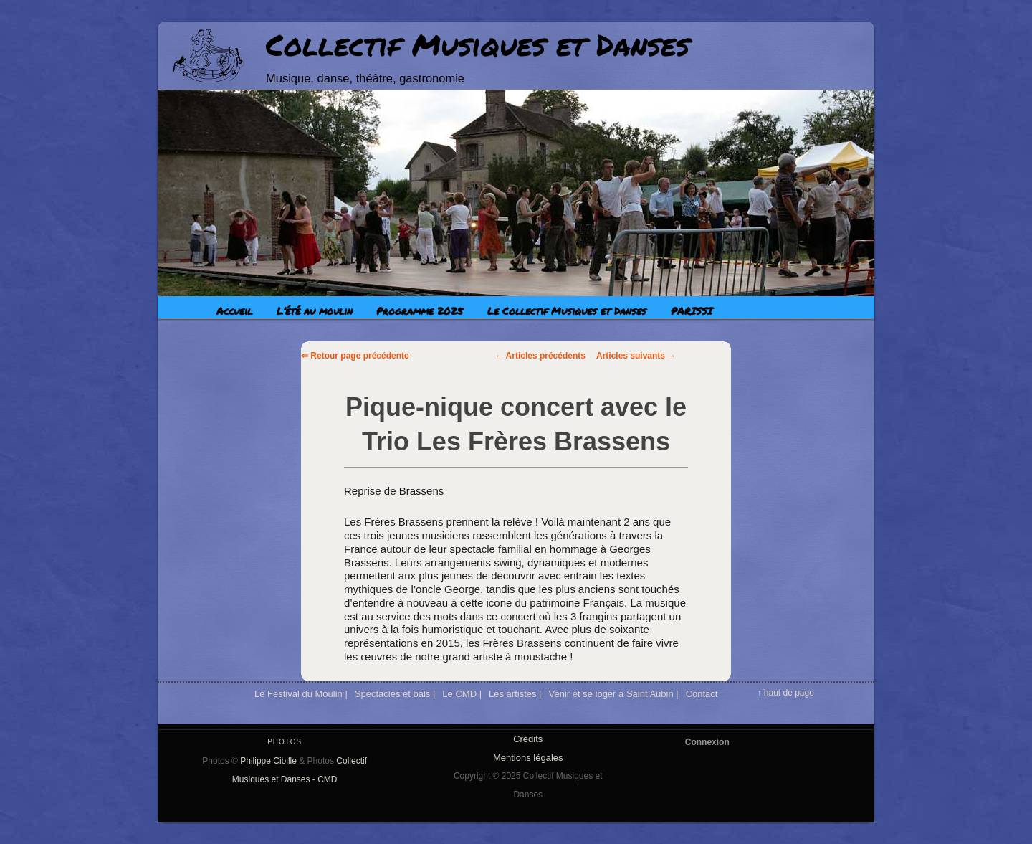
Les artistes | (515, 693)
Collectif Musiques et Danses (477, 44)
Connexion (707, 742)
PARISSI (691, 310)
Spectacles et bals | (395, 693)
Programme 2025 (419, 310)
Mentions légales (528, 757)
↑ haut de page (785, 693)
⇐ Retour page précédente (355, 356)
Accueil (234, 310)
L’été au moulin (315, 310)
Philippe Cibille (268, 761)
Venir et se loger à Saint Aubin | (613, 693)
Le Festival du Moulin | (301, 693)
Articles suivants (636, 356)
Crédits (528, 739)
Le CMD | (462, 693)
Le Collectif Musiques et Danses (566, 310)
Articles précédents (540, 356)
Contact (702, 693)
